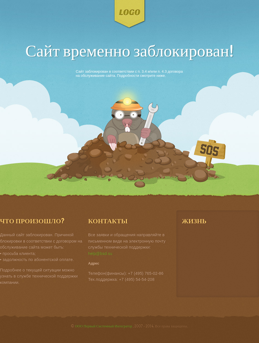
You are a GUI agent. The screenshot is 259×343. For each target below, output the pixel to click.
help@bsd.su (100, 253)
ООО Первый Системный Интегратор (104, 326)
